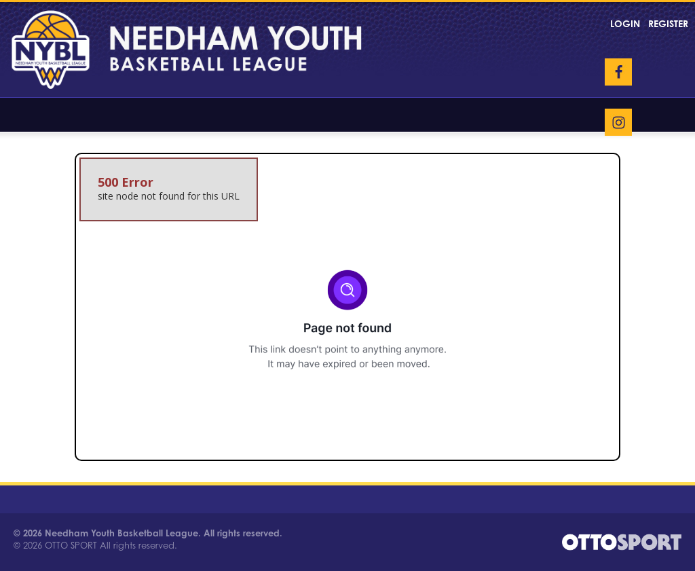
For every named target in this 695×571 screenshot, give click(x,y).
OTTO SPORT (71, 545)
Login (625, 23)
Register (668, 23)
